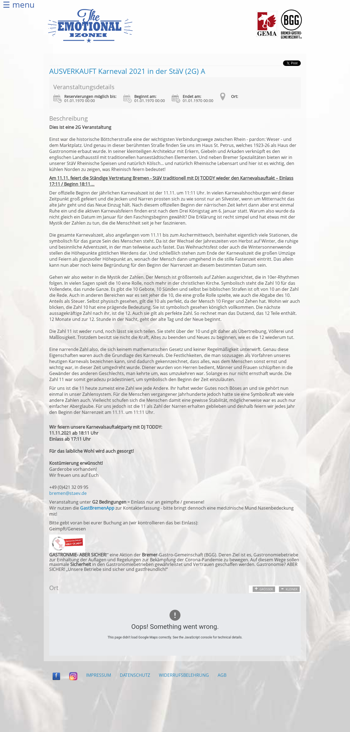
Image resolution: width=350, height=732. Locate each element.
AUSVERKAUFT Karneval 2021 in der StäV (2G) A (127, 71)
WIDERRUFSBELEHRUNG (184, 675)
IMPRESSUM (98, 675)
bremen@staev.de (68, 493)
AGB (222, 675)
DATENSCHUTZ (135, 675)
